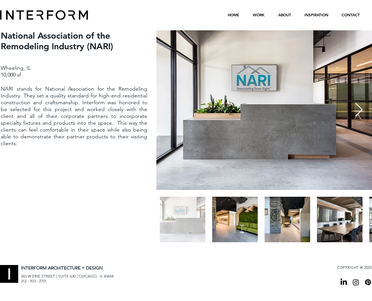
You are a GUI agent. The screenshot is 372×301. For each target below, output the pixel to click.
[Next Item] (359, 110)
